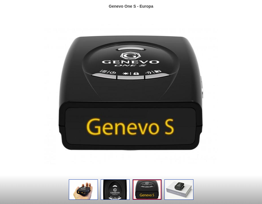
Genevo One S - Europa (131, 6)
